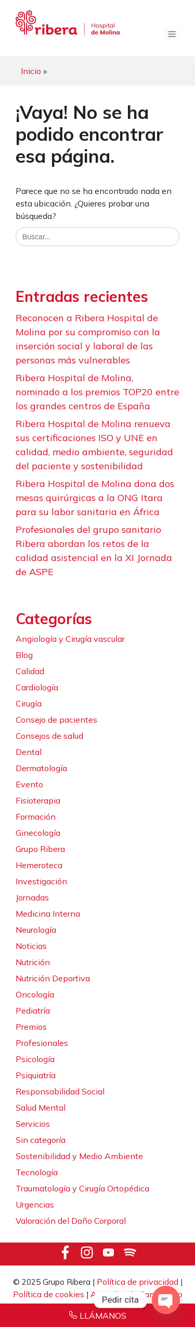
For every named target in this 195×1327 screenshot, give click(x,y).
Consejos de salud (49, 736)
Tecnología (37, 1172)
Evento (29, 784)
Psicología (35, 1059)
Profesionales (42, 1043)
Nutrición (33, 962)
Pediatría (33, 1010)
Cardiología (37, 687)
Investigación (41, 881)
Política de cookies (48, 1294)
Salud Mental (41, 1107)
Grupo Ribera (40, 849)
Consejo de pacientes (56, 719)
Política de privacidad (137, 1281)
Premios (31, 1026)
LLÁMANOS (103, 1315)
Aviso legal (111, 1294)
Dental (29, 752)
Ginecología (38, 832)
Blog (24, 655)
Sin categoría (41, 1140)
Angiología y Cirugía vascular (70, 639)
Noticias (31, 946)
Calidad (30, 671)
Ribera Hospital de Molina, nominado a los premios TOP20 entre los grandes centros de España (97, 392)
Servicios (33, 1123)
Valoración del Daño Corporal (71, 1220)
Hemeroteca (39, 865)
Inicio (31, 71)
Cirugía (29, 703)
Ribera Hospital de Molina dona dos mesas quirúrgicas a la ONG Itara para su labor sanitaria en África (95, 498)
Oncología (35, 994)
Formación (36, 816)
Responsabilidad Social (60, 1091)
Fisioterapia (38, 800)
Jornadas (32, 897)
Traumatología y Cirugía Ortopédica (82, 1188)
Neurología (36, 929)
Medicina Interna (48, 913)
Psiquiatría (36, 1075)
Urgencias (35, 1204)
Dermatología (41, 768)
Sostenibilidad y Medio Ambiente (79, 1156)
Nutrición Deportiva (53, 978)
